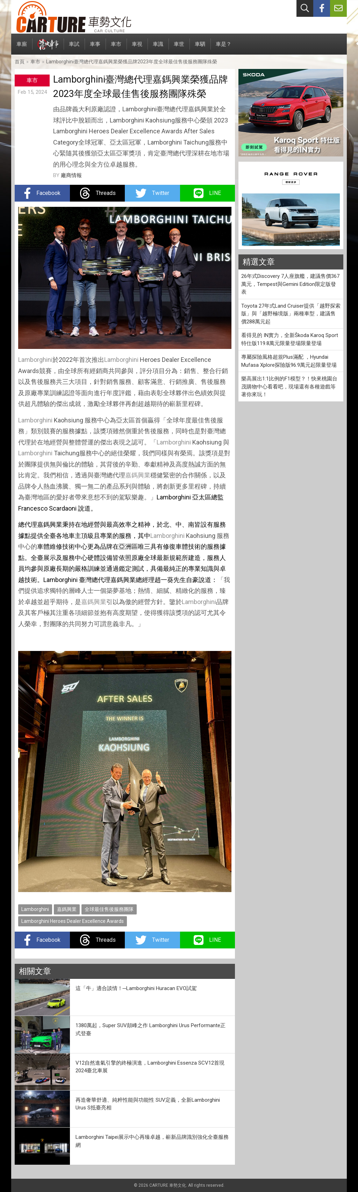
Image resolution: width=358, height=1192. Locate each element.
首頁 (19, 61)
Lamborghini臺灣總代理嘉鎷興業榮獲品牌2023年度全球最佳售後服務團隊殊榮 (131, 61)
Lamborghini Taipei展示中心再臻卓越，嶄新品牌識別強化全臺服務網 (152, 1141)
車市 (116, 48)
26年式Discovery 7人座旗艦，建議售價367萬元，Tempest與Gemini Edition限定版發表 (290, 284)
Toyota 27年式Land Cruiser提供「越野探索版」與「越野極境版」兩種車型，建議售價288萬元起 (291, 314)
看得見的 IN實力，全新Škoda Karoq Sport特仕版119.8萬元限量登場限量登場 (289, 339)
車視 (137, 48)
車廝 (21, 48)
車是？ (223, 48)
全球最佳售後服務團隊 (109, 909)
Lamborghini (35, 359)
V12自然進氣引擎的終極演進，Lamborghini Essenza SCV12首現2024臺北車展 (150, 1067)
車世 (179, 48)
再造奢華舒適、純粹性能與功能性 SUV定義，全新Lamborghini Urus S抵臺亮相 (148, 1104)
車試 (74, 48)
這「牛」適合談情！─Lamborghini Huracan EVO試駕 (136, 988)
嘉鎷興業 (137, 475)
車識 (158, 48)
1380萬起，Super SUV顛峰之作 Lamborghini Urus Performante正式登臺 (150, 1029)
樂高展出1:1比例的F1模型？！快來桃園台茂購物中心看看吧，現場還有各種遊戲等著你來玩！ (289, 387)
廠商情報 (71, 175)
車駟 (199, 48)
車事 (95, 48)
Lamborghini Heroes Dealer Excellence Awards (72, 921)
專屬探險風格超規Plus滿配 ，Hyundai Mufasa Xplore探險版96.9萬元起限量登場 (289, 361)
